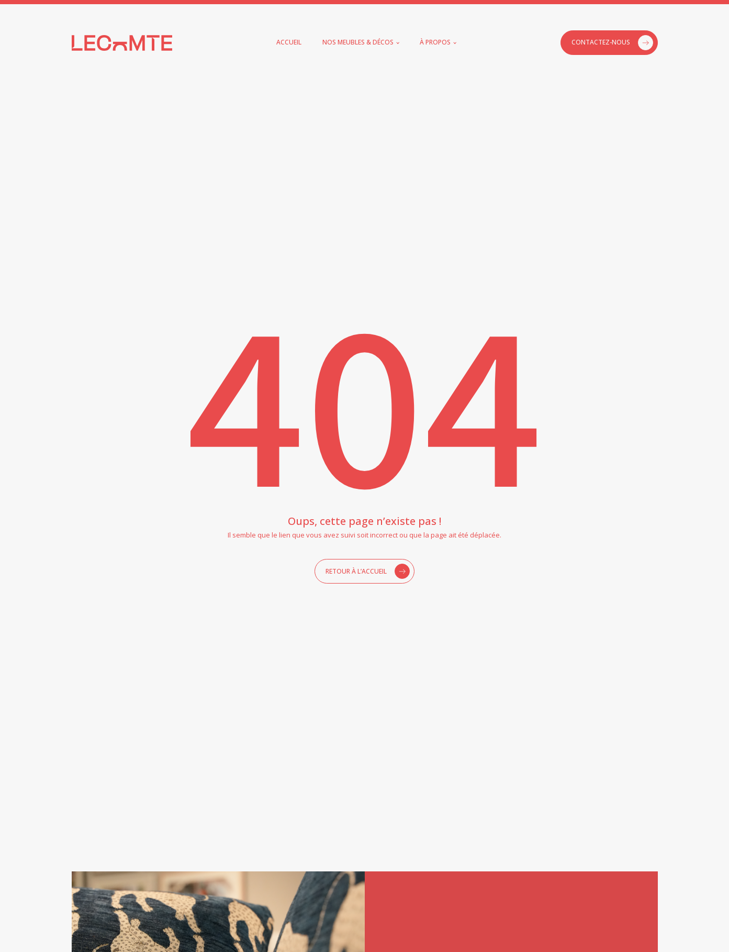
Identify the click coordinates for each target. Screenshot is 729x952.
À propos (435, 42)
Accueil (288, 42)
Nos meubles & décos (358, 42)
